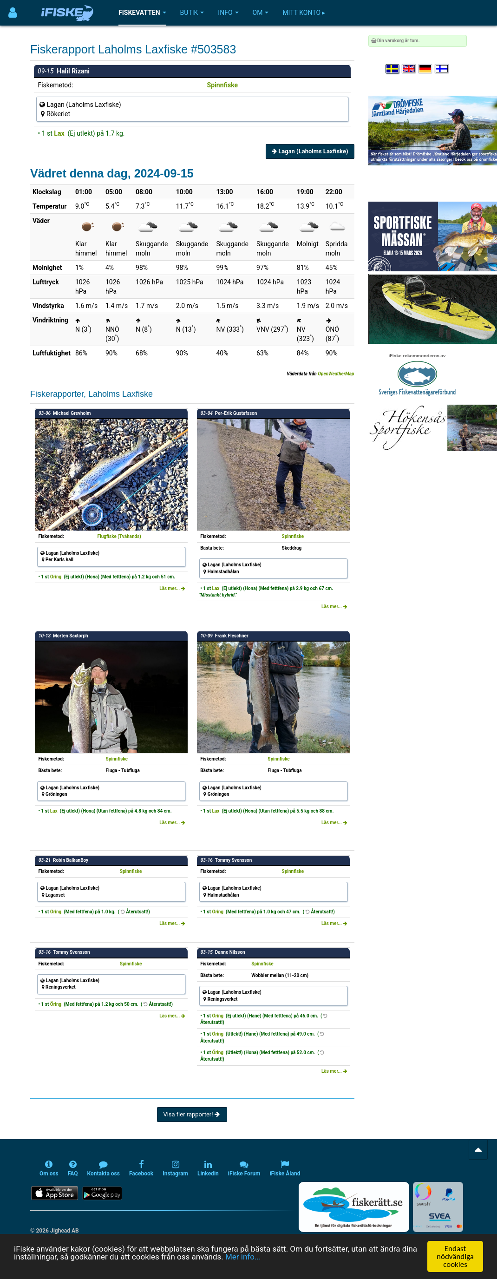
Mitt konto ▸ (303, 12)
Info (228, 12)
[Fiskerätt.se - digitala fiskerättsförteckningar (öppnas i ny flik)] (354, 1207)
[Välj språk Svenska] (393, 69)
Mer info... (243, 1264)
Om (261, 12)
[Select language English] (409, 69)
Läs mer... (172, 588)
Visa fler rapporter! (192, 1114)
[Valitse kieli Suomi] (442, 69)
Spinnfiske (222, 85)
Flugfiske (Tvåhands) (119, 536)
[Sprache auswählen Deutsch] (426, 69)
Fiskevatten (142, 12)
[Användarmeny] (13, 13)
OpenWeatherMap (336, 373)
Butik (192, 12)
